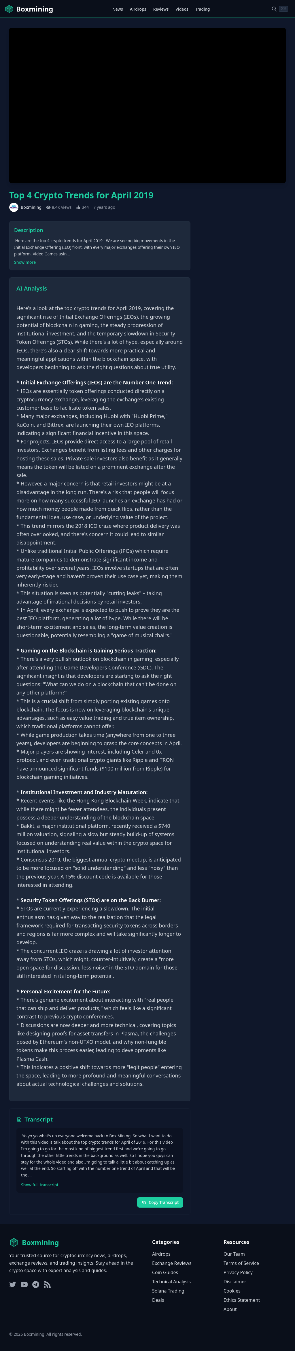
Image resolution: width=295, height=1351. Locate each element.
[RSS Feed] (47, 1284)
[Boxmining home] (29, 9)
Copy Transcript (160, 1202)
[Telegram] (35, 1284)
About (230, 1309)
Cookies (232, 1291)
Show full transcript (39, 1184)
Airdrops (138, 9)
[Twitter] (12, 1284)
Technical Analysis (171, 1281)
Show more (25, 262)
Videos (181, 9)
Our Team (234, 1254)
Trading (202, 9)
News (117, 9)
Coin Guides (165, 1272)
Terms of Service (241, 1263)
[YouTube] (24, 1284)
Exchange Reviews (171, 1263)
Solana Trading (168, 1291)
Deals (158, 1300)
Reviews (161, 9)
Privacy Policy (238, 1272)
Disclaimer (235, 1281)
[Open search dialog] (279, 8)
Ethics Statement (242, 1300)
